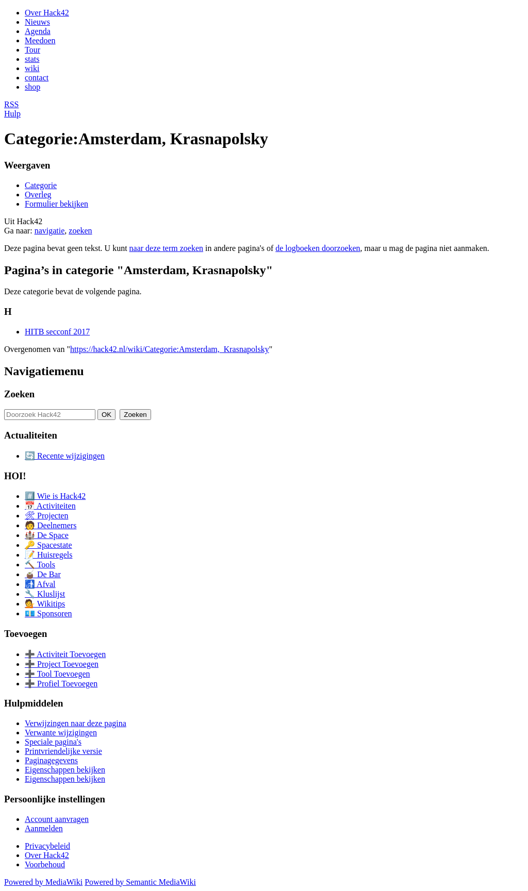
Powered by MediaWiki (43, 882)
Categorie (41, 185)
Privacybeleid (47, 846)
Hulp (12, 113)
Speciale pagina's (53, 741)
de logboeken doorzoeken (317, 248)
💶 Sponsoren (48, 613)
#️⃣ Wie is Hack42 (55, 496)
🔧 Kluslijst (45, 594)
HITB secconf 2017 (57, 331)
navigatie (50, 230)
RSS (11, 104)
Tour (32, 49)
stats (32, 59)
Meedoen (40, 40)
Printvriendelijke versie (63, 751)
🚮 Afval (40, 584)
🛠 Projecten (46, 515)
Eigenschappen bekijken (65, 769)
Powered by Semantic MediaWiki (140, 882)
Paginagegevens (51, 760)
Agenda (38, 31)
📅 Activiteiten (50, 505)
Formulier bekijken (56, 203)
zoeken (80, 230)
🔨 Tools (40, 564)
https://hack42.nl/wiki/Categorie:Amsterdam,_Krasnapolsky (169, 349)
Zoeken (19, 394)
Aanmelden (44, 828)
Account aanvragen (57, 819)
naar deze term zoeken (166, 248)
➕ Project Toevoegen (61, 664)
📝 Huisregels (48, 554)
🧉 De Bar (43, 574)
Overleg (38, 194)
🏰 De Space (47, 535)
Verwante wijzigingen (61, 732)
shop (32, 86)
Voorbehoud (45, 864)
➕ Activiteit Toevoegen (65, 654)
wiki (32, 68)
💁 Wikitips (45, 603)
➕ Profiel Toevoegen (61, 683)
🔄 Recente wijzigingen (65, 455)
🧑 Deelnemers (50, 525)
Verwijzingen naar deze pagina (75, 723)
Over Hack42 (47, 12)
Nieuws (37, 22)
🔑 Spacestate (48, 545)
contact (36, 77)
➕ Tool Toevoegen (57, 673)
